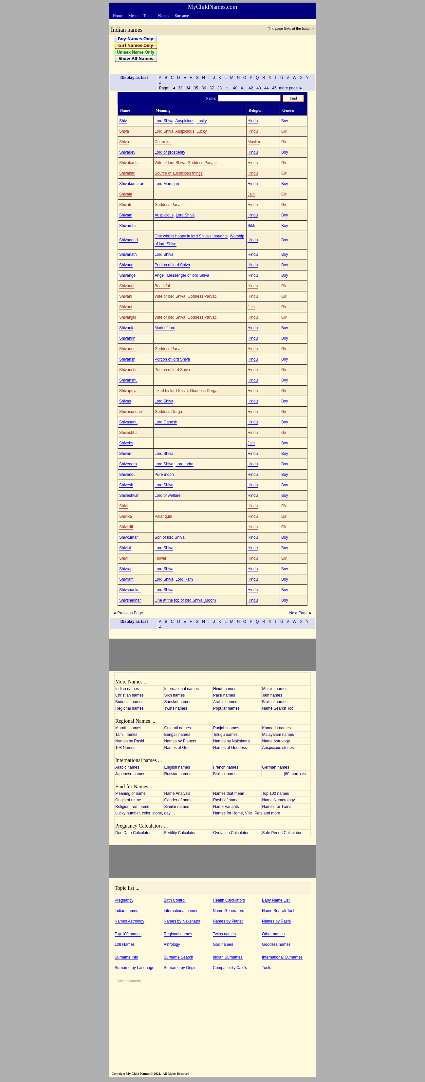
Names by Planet (228, 921)
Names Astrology (129, 921)
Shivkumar (128, 537)
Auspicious (184, 121)
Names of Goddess (230, 747)
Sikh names (174, 695)
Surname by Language (134, 967)
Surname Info (126, 957)
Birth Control (175, 900)
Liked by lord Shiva (171, 390)
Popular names (226, 708)
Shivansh (127, 359)
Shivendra (128, 464)
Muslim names (274, 688)
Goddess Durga (203, 390)
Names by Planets (180, 741)
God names (223, 944)
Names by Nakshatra (231, 741)
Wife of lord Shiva (170, 162)
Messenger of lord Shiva (188, 275)
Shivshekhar (130, 600)
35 (196, 88)
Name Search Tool (278, 708)
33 (180, 88)
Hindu (253, 121)
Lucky (201, 121)
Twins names (175, 708)
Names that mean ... (231, 793)
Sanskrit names (178, 702)
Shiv (123, 121)
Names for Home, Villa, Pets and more (246, 813)
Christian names (129, 695)
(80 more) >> (297, 774)
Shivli (124, 558)
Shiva (124, 131)
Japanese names (130, 774)
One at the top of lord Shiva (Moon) (185, 600)
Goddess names (276, 944)
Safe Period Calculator (282, 832)
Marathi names (128, 728)
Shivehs (126, 443)
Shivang (126, 265)
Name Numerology (278, 800)
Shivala (125, 194)
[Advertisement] (234, 52)
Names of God (177, 747)
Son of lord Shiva (169, 537)
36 (203, 88)
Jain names (272, 695)
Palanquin (163, 516)
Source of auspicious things (179, 173)
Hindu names (224, 688)
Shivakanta (129, 162)
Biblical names (274, 702)
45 (274, 88)
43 (258, 88)
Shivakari (127, 173)
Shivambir (128, 225)
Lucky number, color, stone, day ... (145, 813)
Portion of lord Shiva (172, 265)
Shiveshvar (129, 495)
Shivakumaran (131, 183)
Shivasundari (130, 411)
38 (219, 88)
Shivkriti (126, 527)
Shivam (125, 215)
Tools (266, 967)
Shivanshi (127, 369)
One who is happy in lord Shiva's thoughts (191, 236)
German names (275, 767)
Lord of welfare (167, 495)
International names (181, 688)
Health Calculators (229, 900)
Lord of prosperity (170, 152)
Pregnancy (124, 900)
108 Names (125, 747)
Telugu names (225, 734)
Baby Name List (276, 900)
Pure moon (164, 474)
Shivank (126, 328)
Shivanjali (127, 317)
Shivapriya (128, 390)
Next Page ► (301, 613)
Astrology (172, 944)
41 (243, 88)
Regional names (129, 708)
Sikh (251, 225)
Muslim (254, 142)
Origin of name (128, 800)
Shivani (125, 296)
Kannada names (276, 728)
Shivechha (128, 432)
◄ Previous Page (127, 613)
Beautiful (162, 286)
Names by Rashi (129, 741)
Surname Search (178, 957)
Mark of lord (165, 328)
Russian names (178, 774)
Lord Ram (184, 579)
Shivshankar (130, 590)
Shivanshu (128, 380)
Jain (251, 194)
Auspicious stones (278, 747)
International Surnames (282, 957)
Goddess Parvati (202, 162)
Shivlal (125, 548)
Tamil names (126, 734)
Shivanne (127, 348)
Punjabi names (226, 728)
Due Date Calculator (133, 832)
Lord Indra (185, 464)
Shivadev (127, 152)
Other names (273, 934)
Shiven (125, 453)
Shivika (125, 516)
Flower (160, 558)
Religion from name (132, 806)
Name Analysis (177, 793)
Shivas (125, 401)
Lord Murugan (167, 183)
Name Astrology (276, 741)
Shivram (126, 579)
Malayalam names (278, 734)
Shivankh (127, 338)
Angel (160, 275)
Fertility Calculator (180, 832)
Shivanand (128, 240)
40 (235, 88)
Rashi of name (225, 800)
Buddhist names (129, 702)
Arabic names (225, 702)
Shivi (123, 506)
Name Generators (228, 910)
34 (188, 88)
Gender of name (178, 800)
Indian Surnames (228, 957)
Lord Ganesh (166, 422)
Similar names (176, 806)
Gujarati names (177, 728)
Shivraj (125, 569)
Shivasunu (128, 422)
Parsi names (224, 695)
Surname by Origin (180, 967)
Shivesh (126, 485)
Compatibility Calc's (230, 967)
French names (225, 767)
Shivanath (128, 254)
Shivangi (126, 286)
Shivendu (127, 474)
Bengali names (177, 734)
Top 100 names (275, 793)
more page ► (291, 88)
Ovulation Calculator (231, 832)
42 (251, 88)
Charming (163, 142)
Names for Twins (276, 806)
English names (177, 767)
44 (266, 88)
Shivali (125, 204)
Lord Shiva (164, 121)
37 (211, 88)
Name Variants (226, 806)
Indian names (127, 688)
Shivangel (128, 275)
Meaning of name (130, 793)
